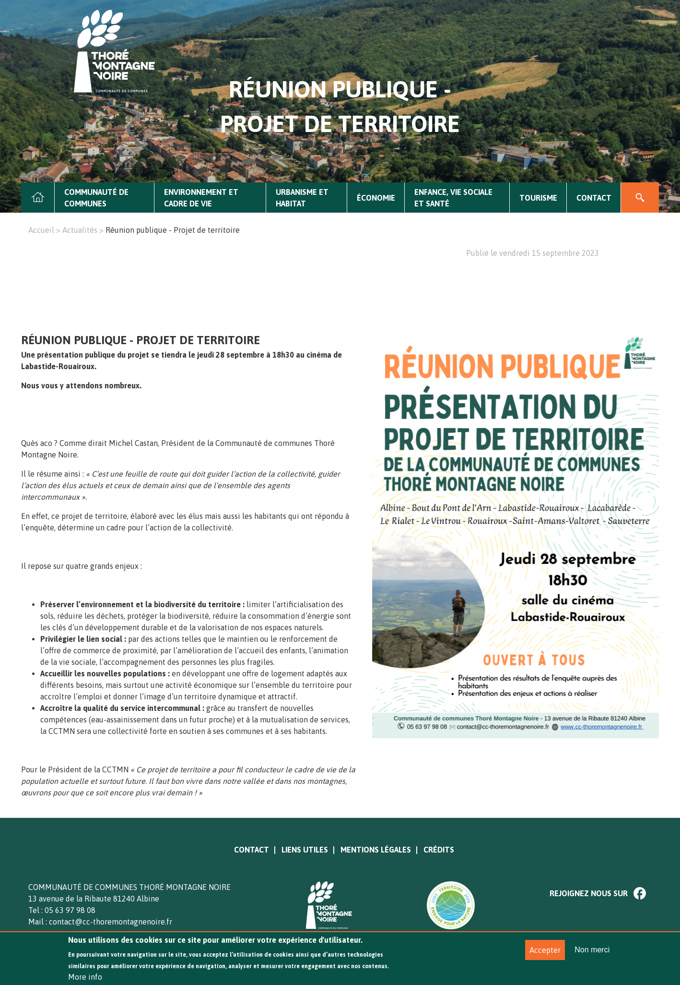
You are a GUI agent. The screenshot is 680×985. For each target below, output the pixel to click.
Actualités (79, 230)
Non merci (592, 955)
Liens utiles (304, 849)
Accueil (38, 198)
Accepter (545, 955)
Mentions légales (375, 849)
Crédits (438, 849)
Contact (593, 197)
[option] (515, 270)
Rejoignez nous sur (589, 893)
